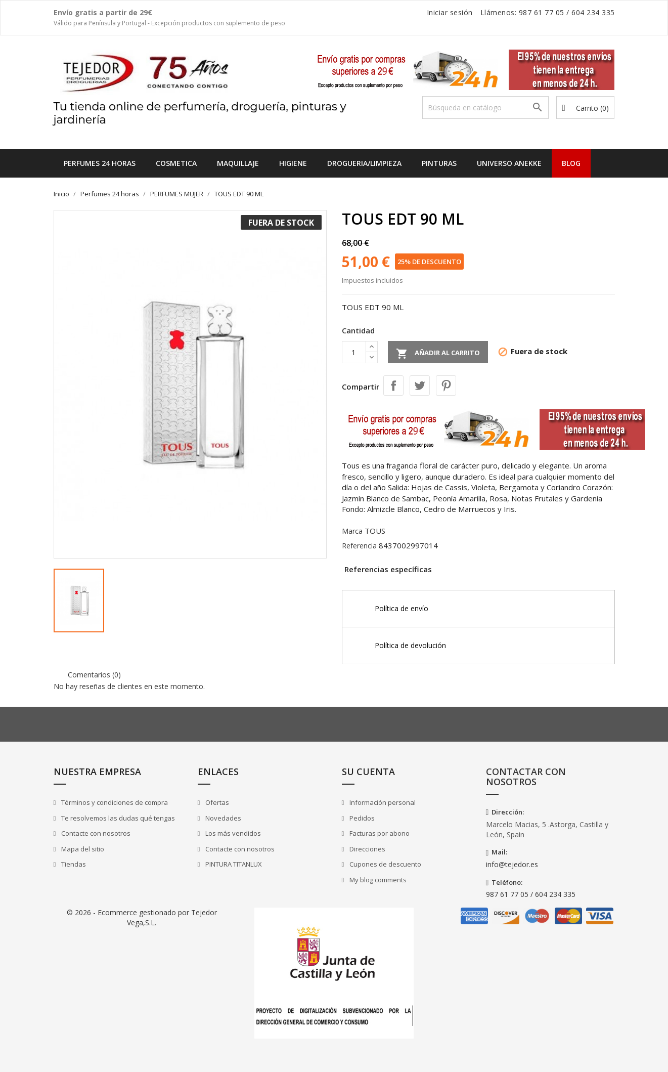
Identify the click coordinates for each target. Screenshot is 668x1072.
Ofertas (216, 802)
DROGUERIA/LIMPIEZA (364, 163)
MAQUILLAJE (238, 163)
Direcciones (366, 848)
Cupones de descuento (384, 864)
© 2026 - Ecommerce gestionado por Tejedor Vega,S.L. (142, 917)
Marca (352, 531)
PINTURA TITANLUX (233, 864)
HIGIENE (293, 163)
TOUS (375, 531)
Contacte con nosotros (95, 833)
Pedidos (361, 818)
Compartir (393, 385)
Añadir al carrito (438, 354)
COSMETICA (176, 163)
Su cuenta (368, 771)
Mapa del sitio (82, 848)
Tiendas (73, 864)
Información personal (382, 802)
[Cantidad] (354, 352)
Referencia (359, 545)
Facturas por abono (379, 833)
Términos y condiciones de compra (114, 802)
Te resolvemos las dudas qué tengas (117, 818)
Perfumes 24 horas (100, 163)
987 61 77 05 (541, 12)
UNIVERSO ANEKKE (509, 163)
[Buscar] (485, 107)
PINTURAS (439, 163)
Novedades (222, 818)
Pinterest (446, 385)
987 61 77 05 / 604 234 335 (530, 894)
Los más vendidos (232, 833)
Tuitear (420, 385)
